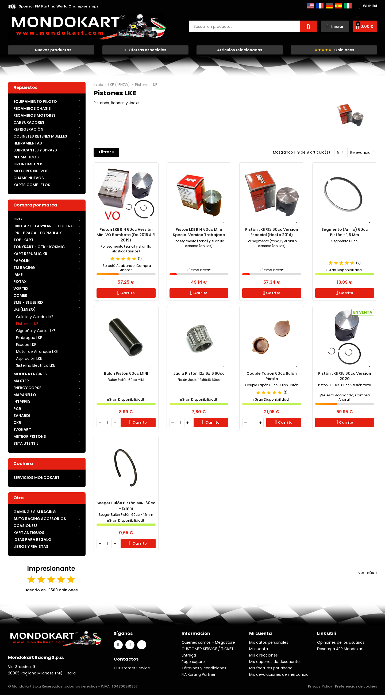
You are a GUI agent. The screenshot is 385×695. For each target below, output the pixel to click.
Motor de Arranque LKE (37, 351)
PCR (17, 408)
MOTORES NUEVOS (31, 171)
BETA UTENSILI (26, 443)
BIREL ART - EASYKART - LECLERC (43, 226)
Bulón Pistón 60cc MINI (126, 373)
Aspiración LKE (29, 358)
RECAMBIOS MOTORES (34, 115)
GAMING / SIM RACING (34, 511)
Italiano (348, 6)
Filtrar (105, 152)
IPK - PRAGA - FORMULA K (37, 233)
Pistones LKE (27, 323)
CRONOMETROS (28, 164)
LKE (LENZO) (24, 309)
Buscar (308, 26)
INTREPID (21, 401)
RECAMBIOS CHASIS (32, 108)
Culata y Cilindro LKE (34, 316)
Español (338, 6)
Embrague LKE (29, 337)
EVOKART (22, 429)
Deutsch (329, 6)
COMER (20, 295)
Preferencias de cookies (356, 686)
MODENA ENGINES (30, 374)
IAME (17, 274)
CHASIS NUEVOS (28, 178)
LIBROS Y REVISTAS (30, 546)
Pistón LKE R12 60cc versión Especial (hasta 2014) (271, 232)
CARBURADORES (28, 122)
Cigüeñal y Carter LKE (36, 330)
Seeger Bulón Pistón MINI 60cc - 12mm (126, 505)
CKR (17, 422)
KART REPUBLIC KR (30, 253)
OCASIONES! (25, 525)
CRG (17, 219)
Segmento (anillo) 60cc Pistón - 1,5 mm (344, 232)
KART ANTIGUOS (28, 532)
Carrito (127, 292)
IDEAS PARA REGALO (32, 539)
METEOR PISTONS (29, 436)
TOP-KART (23, 240)
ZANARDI (21, 415)
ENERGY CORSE (27, 388)
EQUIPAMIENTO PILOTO (35, 101)
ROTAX (20, 281)
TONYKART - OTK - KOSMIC (39, 246)
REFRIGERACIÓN (28, 129)
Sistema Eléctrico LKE (35, 365)
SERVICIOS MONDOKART (36, 477)
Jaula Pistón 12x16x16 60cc (199, 373)
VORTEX (21, 288)
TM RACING (24, 267)
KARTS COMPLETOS (31, 185)
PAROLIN (21, 260)
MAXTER (21, 381)
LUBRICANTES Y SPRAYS (35, 150)
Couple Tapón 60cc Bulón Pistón (272, 376)
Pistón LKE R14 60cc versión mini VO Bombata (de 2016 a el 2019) (126, 235)
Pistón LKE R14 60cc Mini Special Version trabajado (199, 232)
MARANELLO (24, 394)
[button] (58, 6)
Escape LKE (26, 344)
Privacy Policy (320, 686)
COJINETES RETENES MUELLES (40, 136)
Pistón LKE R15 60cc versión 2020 (344, 376)
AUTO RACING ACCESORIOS (39, 518)
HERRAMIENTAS (27, 143)
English (310, 6)
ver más (367, 572)
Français (320, 6)
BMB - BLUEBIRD (28, 302)
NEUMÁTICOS (26, 157)
